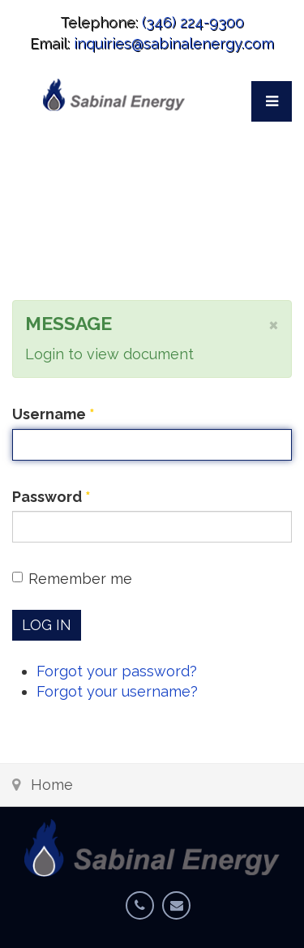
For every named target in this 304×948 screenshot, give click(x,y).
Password (51, 496)
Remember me (72, 578)
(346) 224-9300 (193, 22)
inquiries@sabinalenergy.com (174, 43)
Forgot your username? (117, 691)
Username (53, 414)
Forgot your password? (116, 671)
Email (180, 916)
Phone (144, 916)
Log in (46, 624)
